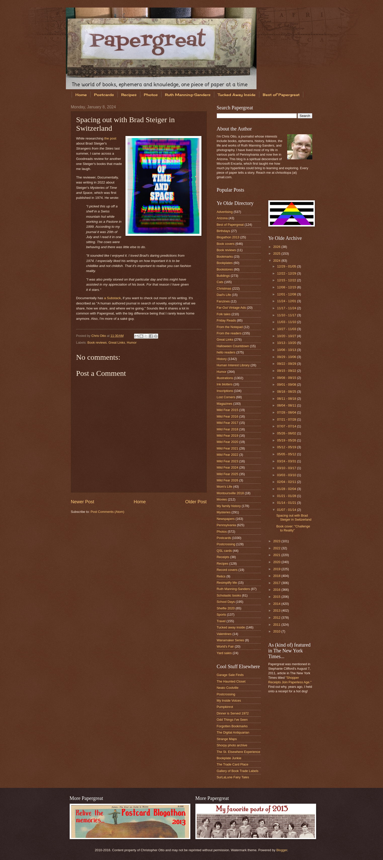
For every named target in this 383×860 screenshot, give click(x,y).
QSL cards (224, 551)
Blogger (281, 850)
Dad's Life (224, 295)
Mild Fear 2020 (227, 442)
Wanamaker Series (230, 640)
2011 (277, 624)
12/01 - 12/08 (287, 294)
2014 (277, 604)
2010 (277, 631)
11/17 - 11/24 (287, 308)
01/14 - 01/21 (287, 503)
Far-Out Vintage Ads (231, 307)
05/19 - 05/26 (287, 440)
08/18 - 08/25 (287, 391)
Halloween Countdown (233, 346)
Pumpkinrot (225, 707)
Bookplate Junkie (229, 758)
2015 (277, 597)
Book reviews (97, 342)
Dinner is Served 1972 (233, 713)
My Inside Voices (229, 700)
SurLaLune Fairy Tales (233, 777)
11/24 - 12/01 (287, 301)
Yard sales (224, 653)
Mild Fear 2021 (227, 448)
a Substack (112, 298)
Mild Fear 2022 (227, 455)
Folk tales (224, 314)
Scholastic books (229, 595)
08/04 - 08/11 (287, 405)
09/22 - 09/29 (287, 364)
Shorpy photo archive (232, 745)
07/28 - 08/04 (287, 412)
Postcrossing (226, 544)
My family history (229, 506)
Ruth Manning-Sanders (187, 95)
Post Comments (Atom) (107, 512)
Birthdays (223, 231)
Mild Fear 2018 (227, 429)
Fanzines (223, 301)
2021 (277, 555)
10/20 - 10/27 (287, 336)
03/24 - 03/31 (287, 461)
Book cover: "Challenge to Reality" (293, 528)
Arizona (222, 218)
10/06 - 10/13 (287, 350)
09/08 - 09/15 (287, 378)
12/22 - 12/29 (287, 273)
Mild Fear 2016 (227, 416)
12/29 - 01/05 (287, 266)
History (222, 359)
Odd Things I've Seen (232, 719)
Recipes (129, 95)
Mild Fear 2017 (227, 423)
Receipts (223, 557)
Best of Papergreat (281, 95)
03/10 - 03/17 (287, 468)
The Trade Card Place (232, 764)
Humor (132, 342)
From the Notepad (230, 327)
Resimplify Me (227, 582)
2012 (277, 617)
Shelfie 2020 (226, 608)
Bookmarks (225, 256)
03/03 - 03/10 (287, 475)
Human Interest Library (233, 365)
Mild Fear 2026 (227, 480)
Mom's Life (224, 486)
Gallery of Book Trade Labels (238, 771)
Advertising (225, 212)
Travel (221, 621)
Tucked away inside (231, 627)
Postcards (104, 95)
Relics (221, 576)
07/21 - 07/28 (287, 419)
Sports (221, 614)
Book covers (226, 244)
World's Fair (225, 646)
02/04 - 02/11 (287, 482)
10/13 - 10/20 (287, 343)
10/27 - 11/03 (287, 329)
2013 (277, 610)
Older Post (195, 501)
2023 (277, 541)
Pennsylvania (226, 525)
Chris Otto (99, 336)
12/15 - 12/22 (287, 280)
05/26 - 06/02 (287, 433)
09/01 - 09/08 (287, 384)
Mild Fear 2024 (227, 467)
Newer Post (82, 501)
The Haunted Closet (231, 681)
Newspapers (226, 519)
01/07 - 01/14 (287, 510)
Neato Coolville (228, 688)
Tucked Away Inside (237, 95)
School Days (226, 602)
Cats (220, 282)
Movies (222, 499)
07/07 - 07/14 (287, 426)
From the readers (229, 333)
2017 (277, 583)
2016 (277, 590)
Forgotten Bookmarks (232, 726)
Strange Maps (227, 739)
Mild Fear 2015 (227, 410)
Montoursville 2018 (230, 493)
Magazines (224, 403)
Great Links (116, 342)
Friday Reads (226, 320)
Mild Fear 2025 (227, 474)
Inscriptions (225, 391)
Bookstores (225, 269)
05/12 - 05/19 (287, 447)
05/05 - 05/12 (287, 454)
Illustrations (225, 378)
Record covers (227, 570)
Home (81, 95)
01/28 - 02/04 (287, 489)
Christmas (224, 288)
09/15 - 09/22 (287, 371)
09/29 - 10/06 (287, 357)
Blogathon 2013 (228, 237)
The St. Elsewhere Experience (238, 752)
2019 (277, 569)
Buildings (223, 276)
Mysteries (224, 512)
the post (110, 138)
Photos (151, 95)
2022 (277, 548)
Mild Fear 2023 (227, 461)
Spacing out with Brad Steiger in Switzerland (294, 517)
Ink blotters (225, 384)
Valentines (224, 634)
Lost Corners (226, 397)
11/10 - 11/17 (287, 315)
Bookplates (225, 263)
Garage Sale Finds (230, 675)
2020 (277, 562)
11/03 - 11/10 (287, 322)
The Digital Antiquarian (233, 732)
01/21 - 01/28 (287, 496)
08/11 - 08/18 (287, 398)
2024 (277, 260)
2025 (277, 253)
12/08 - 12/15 (287, 287)
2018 (277, 576)
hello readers (226, 352)
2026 (277, 247)
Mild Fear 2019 (227, 435)
